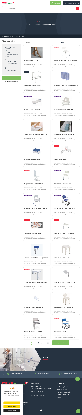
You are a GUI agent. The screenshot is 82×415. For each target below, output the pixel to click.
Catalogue (15, 36)
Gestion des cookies (63, 395)
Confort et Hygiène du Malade (12, 63)
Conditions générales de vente (66, 387)
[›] (44, 342)
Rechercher (12, 77)
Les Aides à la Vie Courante (11, 66)
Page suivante (61, 343)
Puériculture (10, 57)
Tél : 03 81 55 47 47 (37, 392)
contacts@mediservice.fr (38, 395)
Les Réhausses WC (11, 70)
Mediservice (5, 36)
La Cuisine (9, 68)
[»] (48, 342)
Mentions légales (62, 389)
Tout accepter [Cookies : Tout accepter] (12, 403)
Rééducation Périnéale (12, 54)
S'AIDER (7, 50)
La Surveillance (10, 59)
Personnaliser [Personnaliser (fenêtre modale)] (12, 410)
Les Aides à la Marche (12, 61)
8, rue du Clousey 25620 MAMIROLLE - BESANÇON (41, 387)
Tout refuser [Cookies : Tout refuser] (12, 406)
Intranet (59, 397)
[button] (3, 374)
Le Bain (9, 52)
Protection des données (64, 392)
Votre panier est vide (71, 3)
